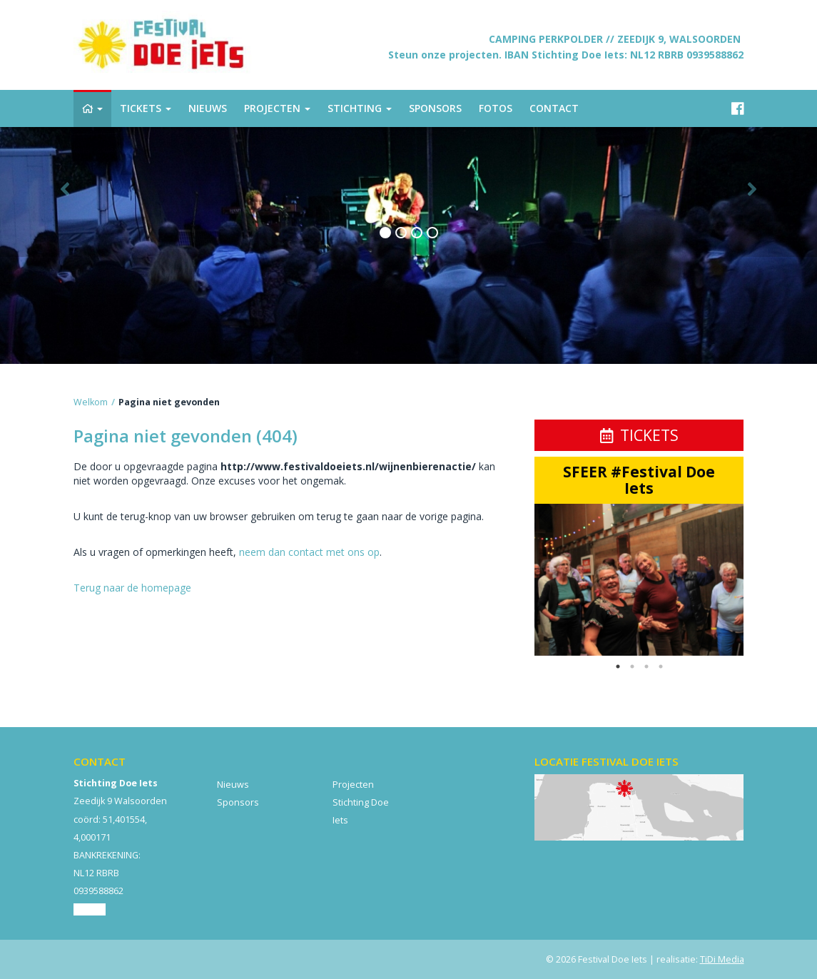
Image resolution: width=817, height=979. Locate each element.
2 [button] (632, 666)
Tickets (639, 435)
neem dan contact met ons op (309, 552)
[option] (639, 579)
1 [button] (618, 666)
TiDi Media (722, 959)
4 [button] (661, 666)
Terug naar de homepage (132, 587)
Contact (89, 909)
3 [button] (646, 666)
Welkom (90, 402)
